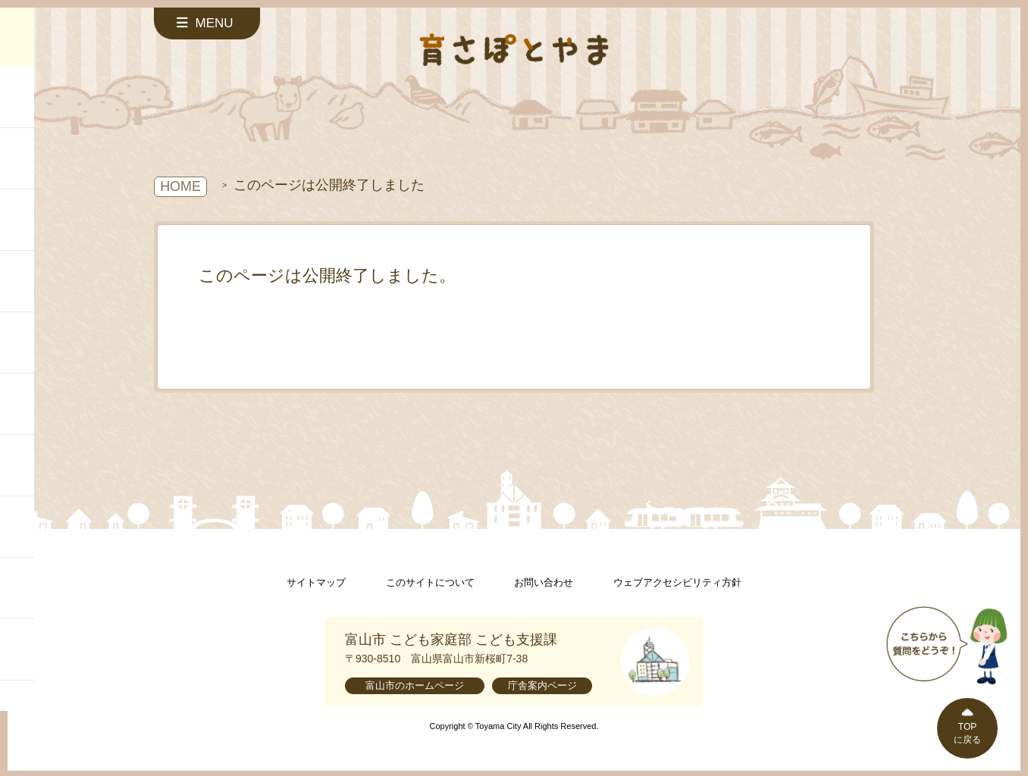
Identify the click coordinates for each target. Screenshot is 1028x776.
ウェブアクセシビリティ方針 (677, 582)
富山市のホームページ (414, 685)
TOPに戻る (967, 733)
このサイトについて (430, 582)
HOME (180, 186)
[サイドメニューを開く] (207, 23)
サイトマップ (316, 582)
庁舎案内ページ (542, 685)
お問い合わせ (543, 582)
